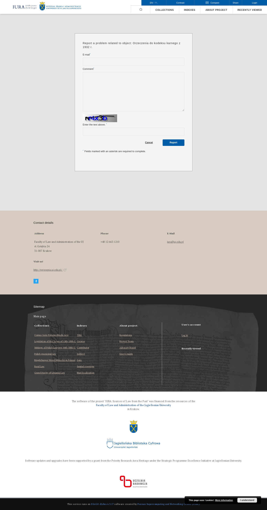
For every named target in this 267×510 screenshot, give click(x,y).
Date (79, 360)
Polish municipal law (45, 353)
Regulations (125, 335)
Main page (40, 316)
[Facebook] (36, 281)
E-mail (86, 54)
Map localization (85, 372)
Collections (164, 10)
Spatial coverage (85, 366)
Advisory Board (127, 347)
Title (79, 335)
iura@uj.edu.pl (175, 242)
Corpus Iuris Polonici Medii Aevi (51, 335)
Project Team (126, 341)
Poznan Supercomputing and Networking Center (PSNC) (169, 504)
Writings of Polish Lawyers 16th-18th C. (55, 347)
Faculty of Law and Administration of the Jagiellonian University (133, 405)
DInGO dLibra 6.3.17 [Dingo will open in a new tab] (102, 504)
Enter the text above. (95, 124)
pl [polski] (156, 3)
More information (224, 500)
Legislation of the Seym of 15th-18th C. (55, 341)
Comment (88, 68)
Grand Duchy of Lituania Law (49, 372)
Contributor (83, 347)
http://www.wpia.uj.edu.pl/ (50, 270)
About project (216, 10)
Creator (81, 341)
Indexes (189, 10)
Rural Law (39, 366)
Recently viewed (250, 10)
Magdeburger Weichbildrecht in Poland (54, 360)
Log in (185, 335)
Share (236, 3)
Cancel (149, 142)
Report (173, 142)
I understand (247, 500)
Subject (81, 353)
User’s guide (126, 353)
